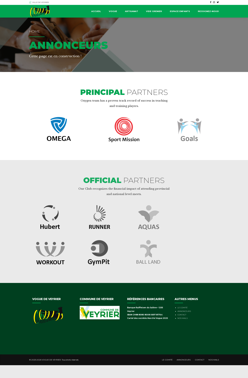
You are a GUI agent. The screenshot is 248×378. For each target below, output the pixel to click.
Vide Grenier (154, 11)
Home (34, 31)
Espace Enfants (180, 11)
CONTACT (181, 315)
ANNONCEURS (184, 311)
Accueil (96, 11)
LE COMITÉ (182, 308)
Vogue (113, 11)
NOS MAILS (182, 318)
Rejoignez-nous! (208, 11)
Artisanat (131, 11)
